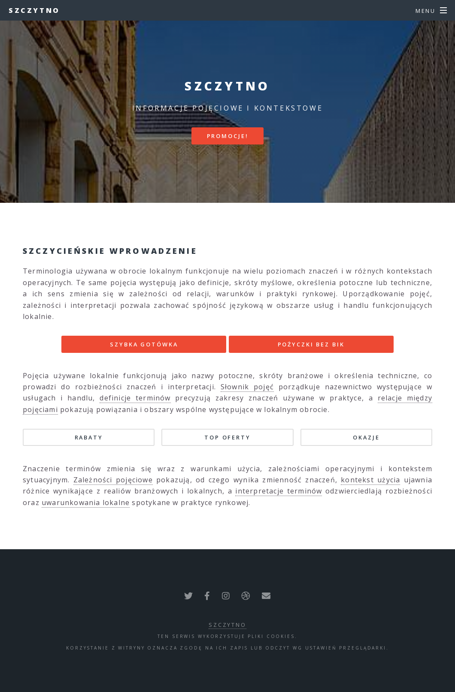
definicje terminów (135, 398)
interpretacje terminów (278, 491)
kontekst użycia (370, 479)
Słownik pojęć (247, 386)
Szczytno (34, 10)
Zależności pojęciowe (113, 479)
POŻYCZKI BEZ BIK (311, 344)
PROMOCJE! (228, 136)
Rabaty (89, 437)
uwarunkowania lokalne (86, 502)
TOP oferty (227, 437)
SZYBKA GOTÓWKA (144, 344)
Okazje (366, 437)
